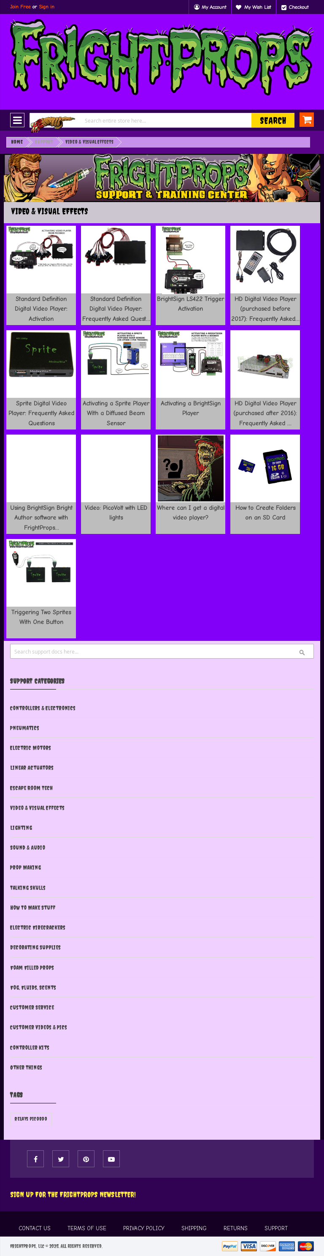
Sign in (46, 7)
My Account (214, 7)
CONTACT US (35, 1228)
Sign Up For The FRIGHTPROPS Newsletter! (73, 1194)
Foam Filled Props (32, 967)
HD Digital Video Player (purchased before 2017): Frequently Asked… (265, 309)
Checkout (298, 7)
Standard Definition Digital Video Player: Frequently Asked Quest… (116, 309)
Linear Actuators (32, 767)
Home (17, 142)
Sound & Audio (27, 847)
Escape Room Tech (31, 788)
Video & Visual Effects (37, 807)
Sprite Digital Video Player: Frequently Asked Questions (41, 413)
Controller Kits (29, 1047)
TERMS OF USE (87, 1228)
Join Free (20, 7)
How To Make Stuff (32, 907)
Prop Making (25, 867)
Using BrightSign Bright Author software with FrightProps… (41, 517)
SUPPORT (276, 1228)
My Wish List (257, 7)
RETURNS (236, 1228)
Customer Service (32, 1007)
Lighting (21, 827)
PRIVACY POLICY (144, 1228)
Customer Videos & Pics (38, 1027)
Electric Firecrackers (37, 927)
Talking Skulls (28, 887)
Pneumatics (24, 728)
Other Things (26, 1067)
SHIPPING (194, 1228)
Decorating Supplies (35, 947)
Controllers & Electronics (43, 708)
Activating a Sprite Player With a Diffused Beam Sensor (116, 413)
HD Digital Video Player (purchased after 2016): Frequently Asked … (265, 413)
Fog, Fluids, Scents (33, 987)
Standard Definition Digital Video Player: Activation (41, 309)
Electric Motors (30, 747)
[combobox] (162, 120)
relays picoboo (31, 1119)
